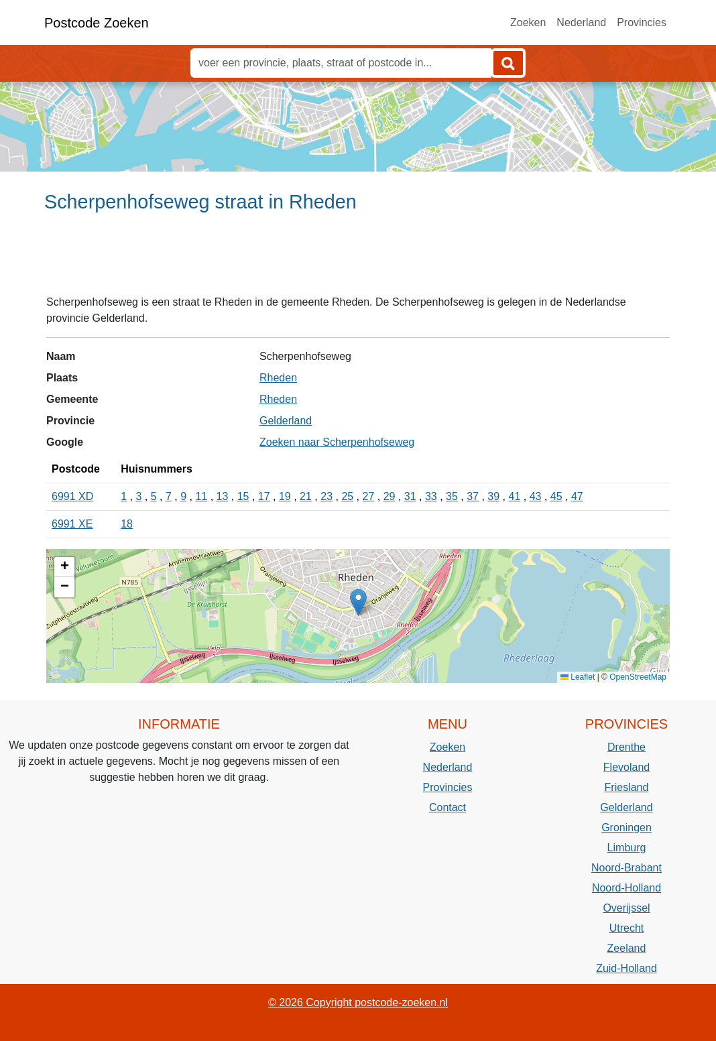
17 (264, 496)
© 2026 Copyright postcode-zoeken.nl (358, 1002)
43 (536, 496)
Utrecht (626, 928)
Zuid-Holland (626, 968)
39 (493, 496)
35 (452, 496)
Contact (447, 807)
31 (410, 496)
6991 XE (72, 524)
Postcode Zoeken (96, 22)
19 (285, 496)
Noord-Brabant (626, 867)
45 (556, 496)
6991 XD (72, 496)
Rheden (278, 377)
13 (223, 496)
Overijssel (626, 908)
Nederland (581, 22)
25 (347, 496)
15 (243, 496)
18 (127, 524)
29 (389, 496)
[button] (358, 602)
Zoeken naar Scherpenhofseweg (336, 442)
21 (306, 496)
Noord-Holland (626, 888)
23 (326, 496)
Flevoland (626, 767)
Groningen (626, 827)
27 (369, 496)
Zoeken (528, 22)
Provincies (641, 22)
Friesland (627, 787)
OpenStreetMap (637, 677)
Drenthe (626, 747)
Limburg (626, 847)
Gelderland (285, 420)
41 (515, 496)
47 (577, 496)
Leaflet (577, 677)
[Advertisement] (358, 259)
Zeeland (626, 948)
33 (431, 496)
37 (473, 496)
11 (201, 496)
